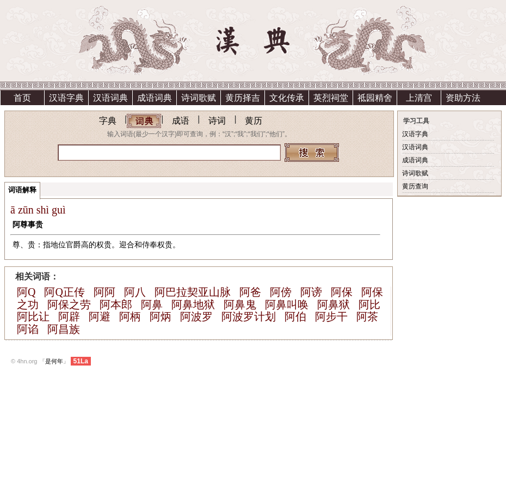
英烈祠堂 (330, 97)
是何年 (54, 361)
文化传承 (286, 97)
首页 (22, 97)
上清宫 (419, 97)
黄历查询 (415, 186)
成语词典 (154, 97)
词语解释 (22, 190)
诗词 (217, 120)
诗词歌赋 (198, 97)
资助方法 (463, 97)
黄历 (253, 120)
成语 (180, 120)
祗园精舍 (374, 97)
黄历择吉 (242, 97)
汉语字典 (66, 97)
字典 (107, 120)
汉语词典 (110, 97)
